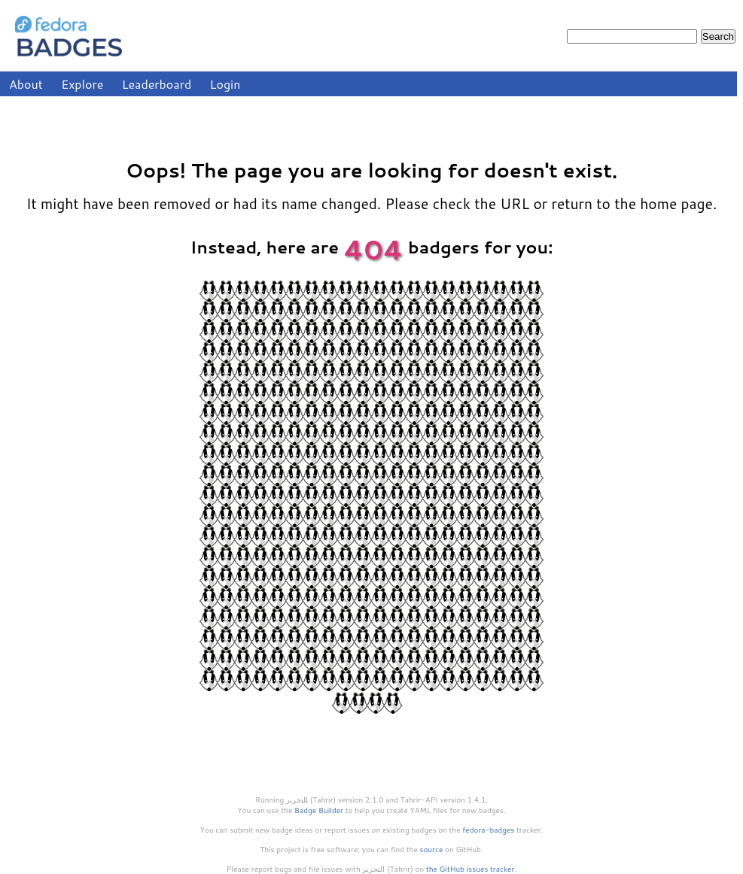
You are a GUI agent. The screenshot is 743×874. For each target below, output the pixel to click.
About (26, 84)
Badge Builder (318, 810)
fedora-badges (488, 829)
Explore (82, 84)
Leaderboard (157, 84)
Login (225, 84)
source (431, 849)
